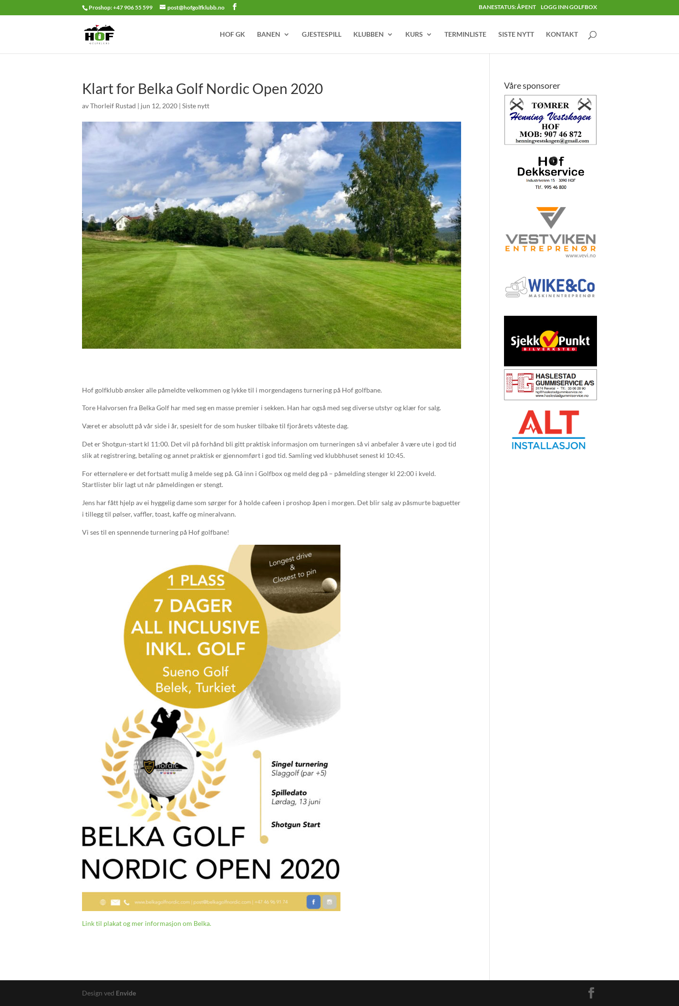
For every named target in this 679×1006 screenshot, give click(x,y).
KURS (414, 34)
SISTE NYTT (516, 34)
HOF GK (232, 34)
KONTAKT (562, 34)
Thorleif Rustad (113, 106)
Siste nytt (195, 106)
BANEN (268, 34)
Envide (126, 993)
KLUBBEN (368, 34)
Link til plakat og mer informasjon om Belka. (146, 923)
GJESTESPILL (321, 34)
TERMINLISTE (465, 34)
